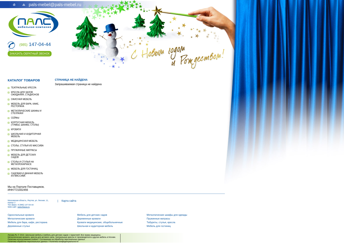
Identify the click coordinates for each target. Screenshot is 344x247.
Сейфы (15, 118)
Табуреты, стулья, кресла (161, 222)
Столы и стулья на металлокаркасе (22, 163)
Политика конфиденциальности (64, 241)
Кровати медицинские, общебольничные (100, 222)
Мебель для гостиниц (24, 169)
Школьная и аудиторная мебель (95, 226)
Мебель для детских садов (92, 215)
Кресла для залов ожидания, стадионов (25, 93)
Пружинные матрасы (24, 150)
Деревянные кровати (89, 218)
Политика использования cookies (23, 239)
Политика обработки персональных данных (28, 241)
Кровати (16, 129)
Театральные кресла (23, 87)
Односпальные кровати (21, 215)
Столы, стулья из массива (27, 145)
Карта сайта (68, 200)
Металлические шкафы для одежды (167, 215)
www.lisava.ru (24, 207)
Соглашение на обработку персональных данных (62, 239)
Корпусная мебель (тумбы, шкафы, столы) (25, 123)
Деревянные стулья (19, 226)
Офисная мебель (21, 99)
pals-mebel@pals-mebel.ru (55, 4)
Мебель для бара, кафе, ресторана (27, 222)
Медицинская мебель (24, 141)
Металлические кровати (21, 218)
